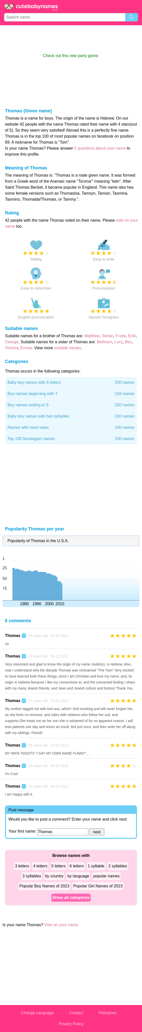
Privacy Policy (71, 1024)
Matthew (91, 336)
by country (54, 876)
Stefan (107, 336)
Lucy (118, 342)
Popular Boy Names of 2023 (44, 886)
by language (78, 876)
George (11, 342)
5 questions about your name (100, 148)
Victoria (11, 348)
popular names (106, 876)
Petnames (108, 1013)
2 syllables (117, 866)
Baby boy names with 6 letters (71, 383)
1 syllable (96, 866)
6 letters (77, 866)
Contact (76, 1013)
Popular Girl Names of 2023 (98, 886)
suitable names (67, 348)
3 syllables (31, 876)
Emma (26, 348)
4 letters (40, 866)
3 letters (22, 866)
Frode (121, 336)
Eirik (132, 336)
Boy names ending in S (71, 405)
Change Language (37, 1013)
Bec (128, 342)
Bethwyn (104, 342)
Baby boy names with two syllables (71, 416)
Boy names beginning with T (71, 394)
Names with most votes (71, 428)
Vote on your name (61, 925)
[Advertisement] (71, 39)
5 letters (58, 866)
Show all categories (71, 897)
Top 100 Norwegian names (71, 439)
